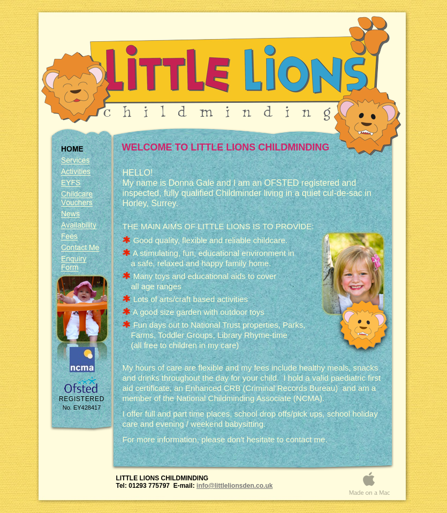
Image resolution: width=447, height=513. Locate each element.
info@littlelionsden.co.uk (234, 485)
